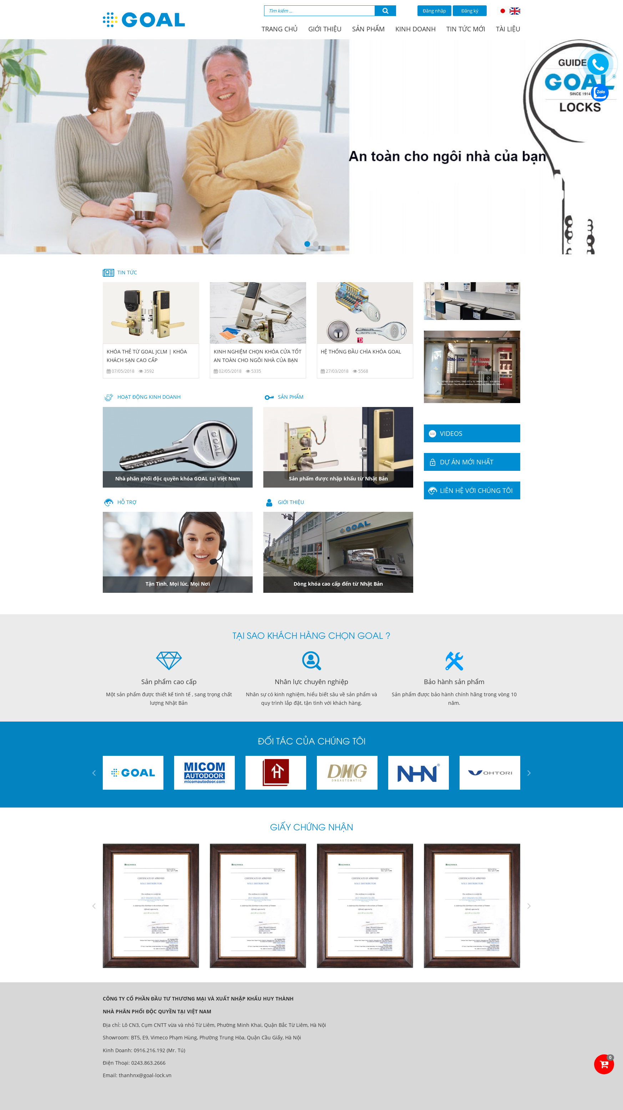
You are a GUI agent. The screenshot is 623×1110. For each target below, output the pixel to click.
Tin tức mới (465, 29)
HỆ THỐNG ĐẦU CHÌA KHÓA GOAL (361, 351)
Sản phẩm (368, 29)
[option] (311, 146)
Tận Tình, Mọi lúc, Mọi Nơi (178, 583)
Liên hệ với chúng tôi (470, 490)
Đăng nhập (434, 10)
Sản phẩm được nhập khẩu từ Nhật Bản (338, 478)
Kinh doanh (415, 29)
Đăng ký (469, 10)
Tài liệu (508, 29)
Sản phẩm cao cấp (169, 681)
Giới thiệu (324, 29)
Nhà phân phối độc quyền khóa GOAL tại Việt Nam (177, 478)
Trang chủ (280, 29)
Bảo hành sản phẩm (454, 681)
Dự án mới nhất (460, 462)
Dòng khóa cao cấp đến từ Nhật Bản (338, 583)
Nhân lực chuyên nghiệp (311, 681)
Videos (444, 433)
